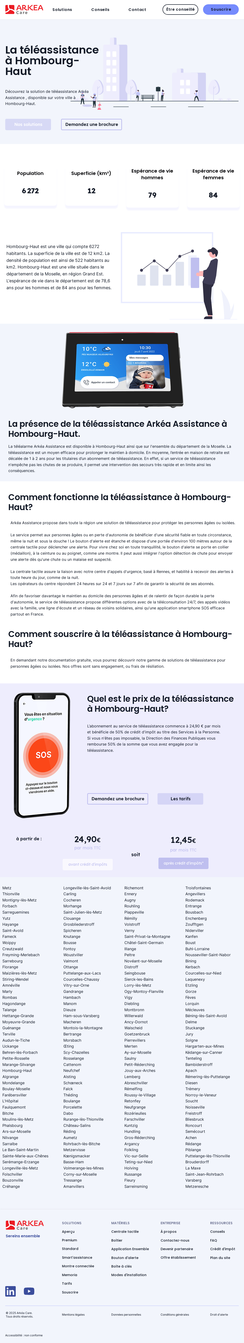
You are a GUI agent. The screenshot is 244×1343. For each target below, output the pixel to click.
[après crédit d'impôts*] (183, 863)
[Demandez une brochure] (91, 124)
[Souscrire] (221, 9)
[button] (70, 10)
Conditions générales (175, 1314)
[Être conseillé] (180, 9)
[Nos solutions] (28, 124)
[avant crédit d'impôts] (88, 864)
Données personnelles (126, 1314)
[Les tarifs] (180, 799)
